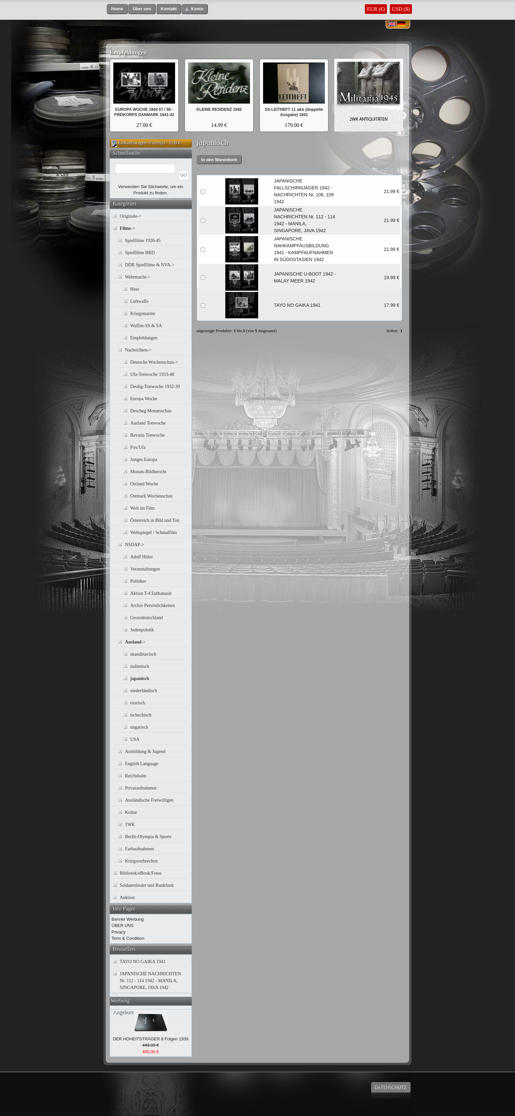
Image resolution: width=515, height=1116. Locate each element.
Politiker (138, 581)
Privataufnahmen (141, 788)
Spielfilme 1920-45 (143, 240)
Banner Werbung (128, 919)
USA (135, 739)
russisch (137, 702)
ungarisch (139, 727)
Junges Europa (143, 459)
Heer (134, 289)
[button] (117, 9)
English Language (141, 763)
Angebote (123, 1012)
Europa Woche (143, 398)
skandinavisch (143, 654)
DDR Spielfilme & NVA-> (149, 264)
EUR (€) (376, 9)
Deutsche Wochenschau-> (154, 362)
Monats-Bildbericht (148, 471)
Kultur (131, 812)
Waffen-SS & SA (146, 325)
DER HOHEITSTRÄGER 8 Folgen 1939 (151, 1038)
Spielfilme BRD (140, 252)
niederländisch (143, 690)
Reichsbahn (135, 775)
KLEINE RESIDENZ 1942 (219, 109)
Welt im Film (142, 508)
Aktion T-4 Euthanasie (151, 593)
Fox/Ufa (138, 447)
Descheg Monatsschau (151, 410)
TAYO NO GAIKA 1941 (297, 305)
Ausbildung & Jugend (145, 751)
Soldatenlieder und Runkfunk (147, 885)
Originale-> (130, 216)
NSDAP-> (134, 544)
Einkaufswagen (132, 142)
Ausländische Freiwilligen (149, 800)
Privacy (119, 932)
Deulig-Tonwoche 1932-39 (155, 386)
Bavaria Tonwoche (147, 435)
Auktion (127, 897)
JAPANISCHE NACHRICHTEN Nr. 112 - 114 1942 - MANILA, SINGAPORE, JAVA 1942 (150, 980)
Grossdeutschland (146, 617)
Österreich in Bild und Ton (155, 520)
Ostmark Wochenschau (151, 496)
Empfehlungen (128, 52)
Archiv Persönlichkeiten (152, 605)
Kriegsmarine (142, 313)
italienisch (139, 666)
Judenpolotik (142, 629)
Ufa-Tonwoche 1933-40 (152, 374)
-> (127, 228)
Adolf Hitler (141, 556)
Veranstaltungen (145, 569)
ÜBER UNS (123, 925)
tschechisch (141, 715)
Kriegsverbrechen (141, 861)
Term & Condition (128, 938)
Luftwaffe (139, 301)
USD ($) (401, 9)
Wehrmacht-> (137, 277)
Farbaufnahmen (139, 848)
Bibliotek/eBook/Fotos (141, 873)
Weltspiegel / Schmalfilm (153, 532)
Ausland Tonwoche (148, 423)
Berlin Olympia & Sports (148, 836)
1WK (130, 824)
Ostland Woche (144, 483)
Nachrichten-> (138, 350)
